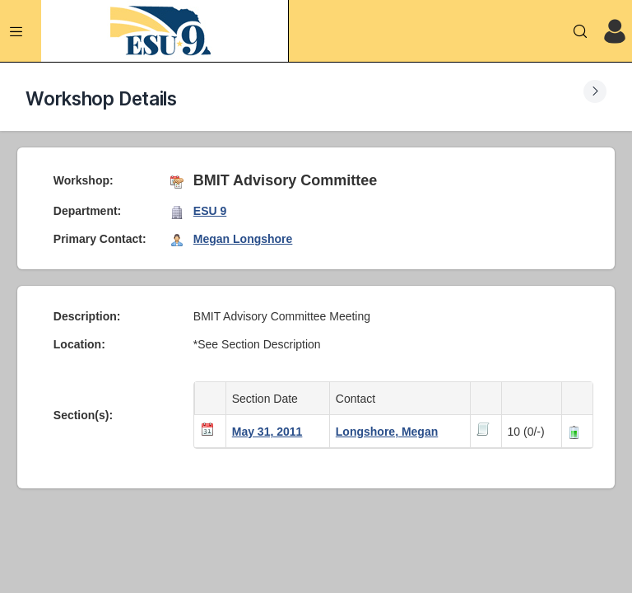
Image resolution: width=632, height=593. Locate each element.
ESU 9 (209, 210)
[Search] (580, 31)
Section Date (268, 398)
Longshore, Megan (387, 431)
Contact (359, 398)
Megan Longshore (243, 238)
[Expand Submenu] (594, 91)
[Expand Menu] (16, 31)
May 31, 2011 (267, 431)
